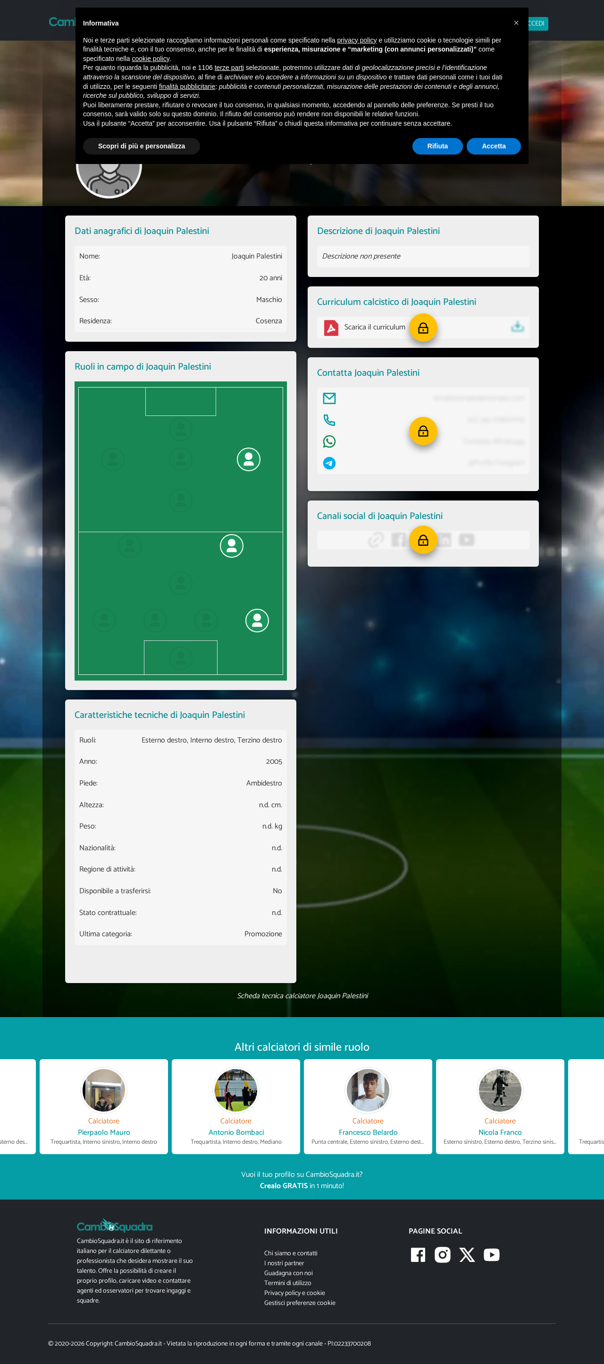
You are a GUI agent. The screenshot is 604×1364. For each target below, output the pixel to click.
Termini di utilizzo (287, 1283)
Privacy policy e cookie (294, 1293)
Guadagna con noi (288, 1273)
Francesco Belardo (368, 1132)
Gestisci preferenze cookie (300, 1303)
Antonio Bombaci (236, 1132)
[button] (423, 327)
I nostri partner (284, 1263)
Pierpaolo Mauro (104, 1132)
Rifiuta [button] (438, 146)
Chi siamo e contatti (291, 1253)
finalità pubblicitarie (187, 86)
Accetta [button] (494, 146)
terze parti (229, 67)
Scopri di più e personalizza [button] (141, 146)
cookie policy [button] (150, 58)
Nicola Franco (500, 1132)
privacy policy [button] (357, 40)
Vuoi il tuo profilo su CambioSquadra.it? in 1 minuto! (302, 1180)
